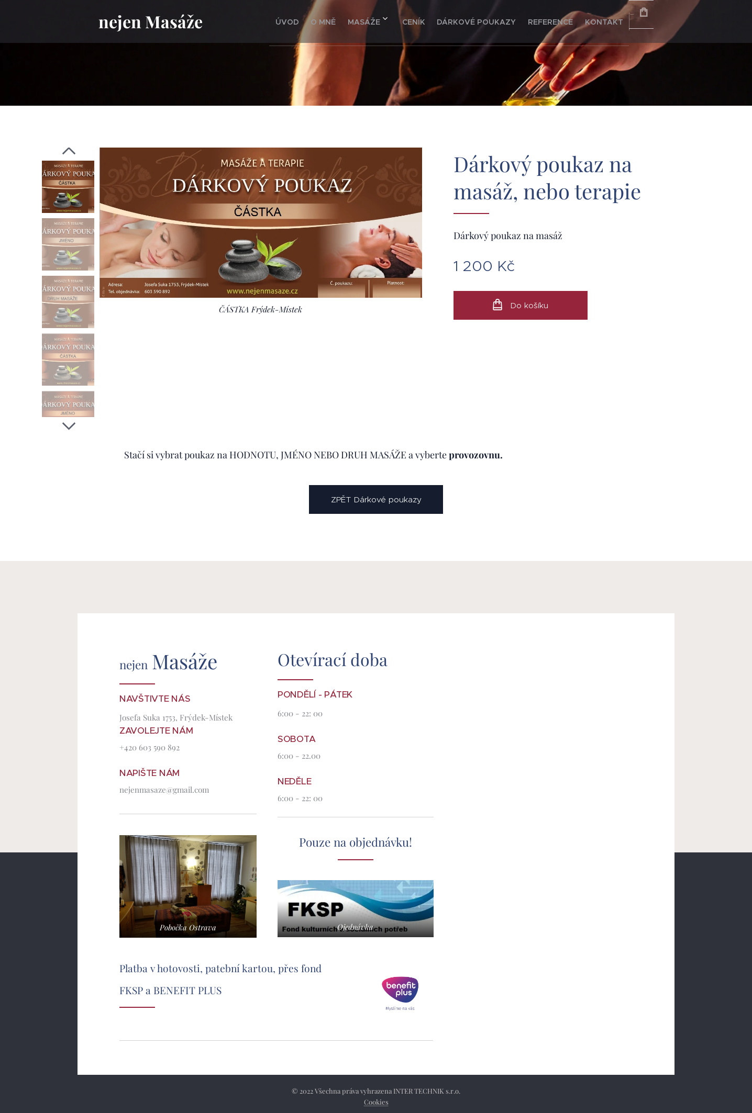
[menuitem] (269, 21)
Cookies (376, 1101)
